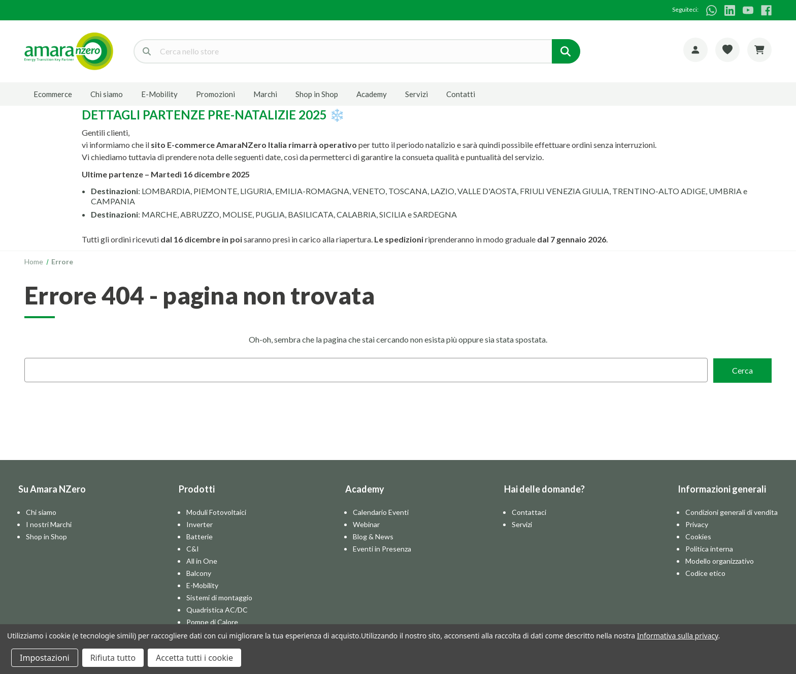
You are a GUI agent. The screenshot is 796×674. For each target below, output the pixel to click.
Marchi (265, 94)
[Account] (695, 50)
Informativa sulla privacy (677, 635)
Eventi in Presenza (382, 548)
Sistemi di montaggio (219, 597)
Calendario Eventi (381, 511)
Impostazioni (45, 657)
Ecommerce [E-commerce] (53, 94)
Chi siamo (106, 94)
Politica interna (709, 548)
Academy (371, 94)
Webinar (366, 523)
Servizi (416, 94)
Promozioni (215, 94)
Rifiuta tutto (113, 657)
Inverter (199, 523)
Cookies (698, 536)
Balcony (198, 572)
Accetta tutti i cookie (194, 657)
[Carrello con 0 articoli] (759, 50)
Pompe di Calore (212, 621)
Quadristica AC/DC (217, 609)
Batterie (199, 536)
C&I (192, 548)
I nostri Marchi (49, 523)
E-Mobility (159, 94)
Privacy (696, 523)
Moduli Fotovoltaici (216, 511)
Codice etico (705, 572)
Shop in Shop (316, 94)
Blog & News (373, 536)
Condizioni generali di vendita (731, 511)
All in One (201, 560)
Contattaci (529, 511)
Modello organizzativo (719, 560)
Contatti (460, 94)
